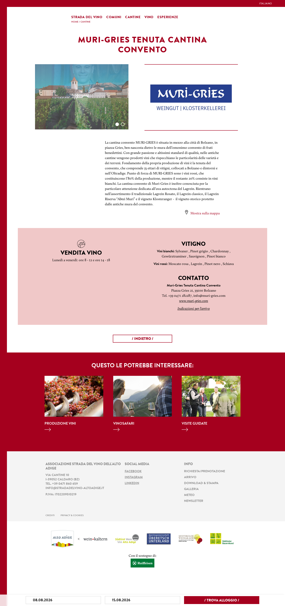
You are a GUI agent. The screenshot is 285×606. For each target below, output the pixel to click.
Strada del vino (87, 17)
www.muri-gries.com (193, 301)
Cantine (133, 17)
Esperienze (167, 17)
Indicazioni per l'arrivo (194, 309)
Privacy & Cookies (72, 515)
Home (74, 22)
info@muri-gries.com (209, 296)
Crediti (50, 515)
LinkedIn (132, 483)
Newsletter (193, 501)
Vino (149, 17)
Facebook (133, 471)
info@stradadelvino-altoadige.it (75, 488)
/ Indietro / (142, 339)
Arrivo (190, 477)
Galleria (191, 489)
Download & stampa (201, 483)
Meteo (189, 495)
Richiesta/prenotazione (204, 471)
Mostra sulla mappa (205, 213)
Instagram (134, 477)
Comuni (113, 17)
